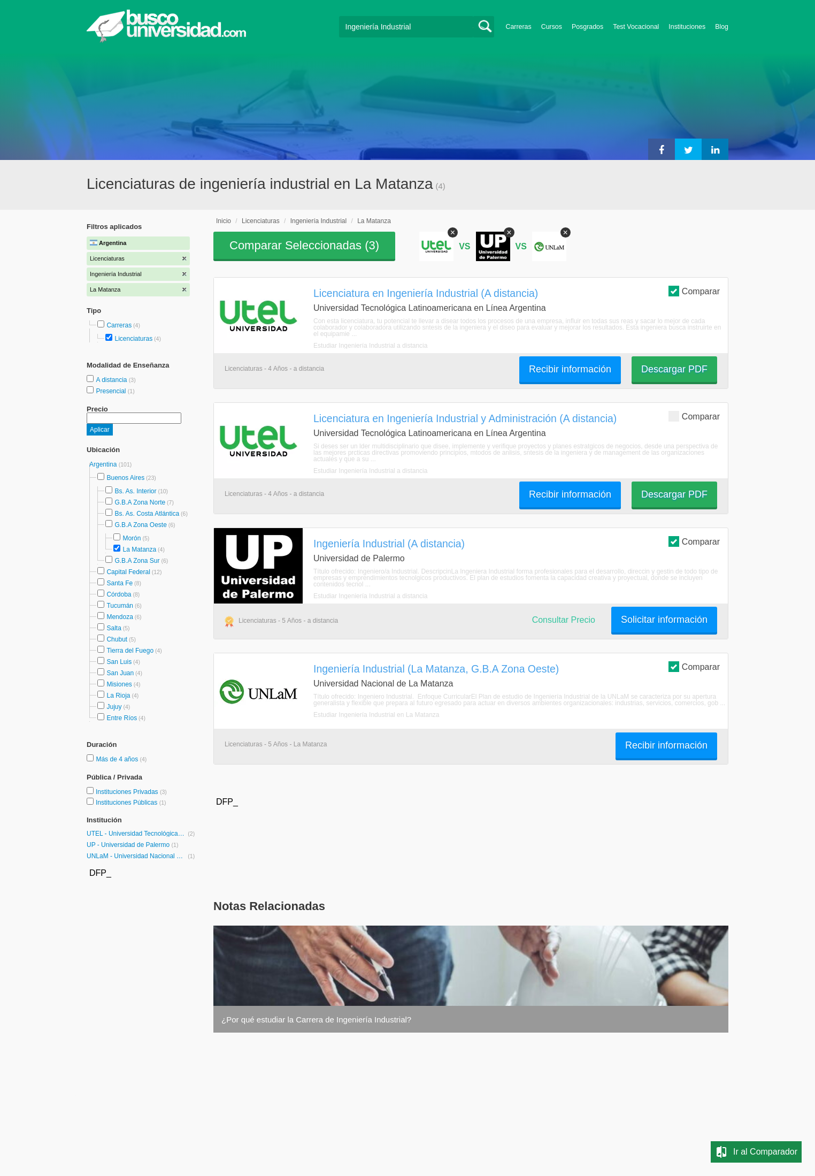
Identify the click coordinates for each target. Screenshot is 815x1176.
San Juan (120, 673)
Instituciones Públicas (131, 802)
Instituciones (686, 27)
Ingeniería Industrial (318, 221)
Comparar (694, 291)
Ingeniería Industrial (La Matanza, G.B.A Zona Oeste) (436, 669)
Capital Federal (128, 572)
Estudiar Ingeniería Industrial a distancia (370, 345)
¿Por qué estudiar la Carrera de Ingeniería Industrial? (316, 1019)
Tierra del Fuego (129, 650)
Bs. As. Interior (135, 491)
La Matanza (139, 549)
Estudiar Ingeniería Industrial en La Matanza (376, 715)
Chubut (116, 639)
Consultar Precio (563, 619)
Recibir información (570, 369)
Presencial (111, 391)
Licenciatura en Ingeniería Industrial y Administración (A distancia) (465, 418)
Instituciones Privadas (131, 792)
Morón (131, 538)
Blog (721, 27)
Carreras (519, 27)
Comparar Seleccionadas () (304, 245)
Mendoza (119, 617)
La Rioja (118, 695)
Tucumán (119, 605)
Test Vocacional (636, 27)
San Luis (119, 662)
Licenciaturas (133, 338)
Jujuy (113, 707)
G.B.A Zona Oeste (140, 525)
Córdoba (118, 594)
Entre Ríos (121, 718)
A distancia (112, 380)
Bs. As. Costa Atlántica (146, 513)
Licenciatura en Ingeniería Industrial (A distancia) (425, 293)
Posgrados (587, 27)
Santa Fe (119, 583)
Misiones (119, 684)
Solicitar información (664, 619)
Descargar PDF (674, 369)
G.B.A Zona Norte (139, 502)
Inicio (223, 221)
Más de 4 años (118, 759)
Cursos (551, 27)
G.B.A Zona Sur (136, 560)
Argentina (104, 464)
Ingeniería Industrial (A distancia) (389, 543)
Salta (113, 628)
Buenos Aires (125, 478)
